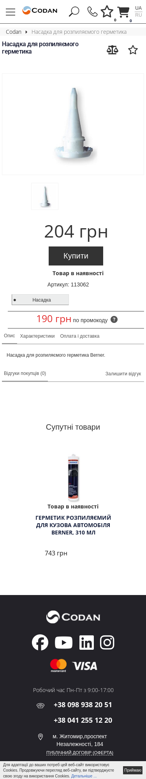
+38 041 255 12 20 (83, 720)
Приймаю (132, 770)
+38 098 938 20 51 (83, 704)
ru (138, 15)
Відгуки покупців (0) (25, 373)
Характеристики (37, 336)
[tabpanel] (73, 505)
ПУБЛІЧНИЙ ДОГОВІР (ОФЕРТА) (79, 752)
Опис (9, 335)
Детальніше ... (84, 776)
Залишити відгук (123, 373)
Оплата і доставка (80, 336)
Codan (13, 31)
